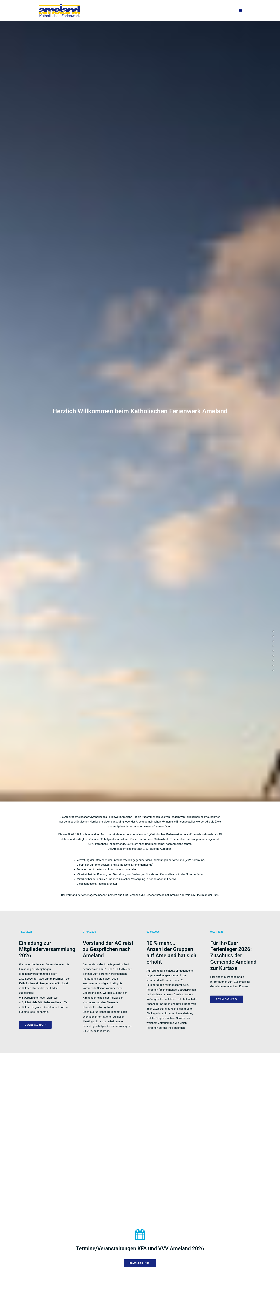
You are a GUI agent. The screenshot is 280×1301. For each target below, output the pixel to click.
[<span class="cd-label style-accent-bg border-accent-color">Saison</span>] (273, 641)
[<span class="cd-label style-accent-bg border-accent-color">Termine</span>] (273, 636)
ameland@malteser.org (206, 1203)
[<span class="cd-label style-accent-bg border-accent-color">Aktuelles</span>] (273, 631)
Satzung (208, 1291)
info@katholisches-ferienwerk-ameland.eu (63, 1274)
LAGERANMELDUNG (245, 548)
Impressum (192, 1291)
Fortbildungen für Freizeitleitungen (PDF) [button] (194, 892)
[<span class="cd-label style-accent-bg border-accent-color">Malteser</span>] (273, 670)
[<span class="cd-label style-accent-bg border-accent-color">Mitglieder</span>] (273, 646)
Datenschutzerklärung (166, 1291)
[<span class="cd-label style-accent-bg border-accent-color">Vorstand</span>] (273, 665)
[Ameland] (59, 10)
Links (222, 1291)
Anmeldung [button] (172, 919)
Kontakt (235, 1291)
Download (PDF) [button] (139, 398)
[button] (240, 10)
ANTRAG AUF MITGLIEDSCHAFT (104, 548)
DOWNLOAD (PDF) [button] (35, 322)
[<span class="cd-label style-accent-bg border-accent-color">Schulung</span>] (273, 660)
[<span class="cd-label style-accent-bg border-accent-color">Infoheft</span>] (273, 650)
